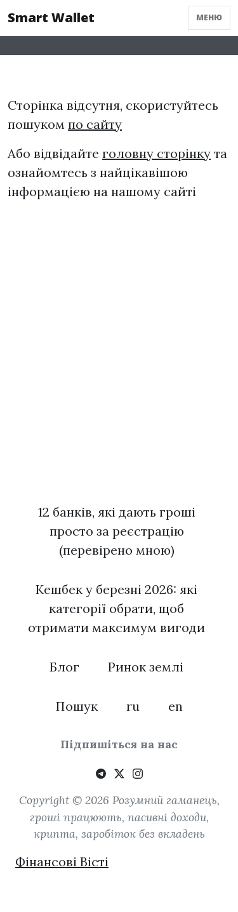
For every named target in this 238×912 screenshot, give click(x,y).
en (175, 706)
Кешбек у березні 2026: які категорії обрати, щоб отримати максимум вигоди (116, 608)
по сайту (95, 124)
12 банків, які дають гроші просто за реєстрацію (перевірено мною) (116, 531)
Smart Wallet (51, 17)
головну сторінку (156, 153)
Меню (209, 17)
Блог (64, 667)
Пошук (77, 706)
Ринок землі (145, 667)
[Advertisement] (119, 367)
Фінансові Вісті (62, 861)
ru (133, 706)
